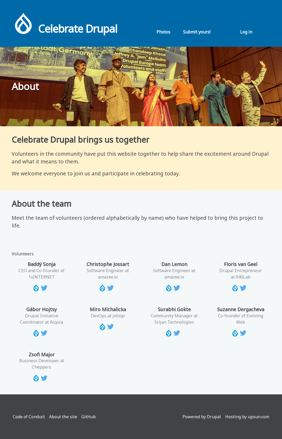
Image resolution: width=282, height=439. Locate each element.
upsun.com (258, 417)
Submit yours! (196, 32)
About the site (63, 417)
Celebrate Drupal (77, 28)
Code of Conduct (29, 417)
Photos (163, 32)
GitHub (88, 417)
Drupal (214, 417)
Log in (246, 32)
